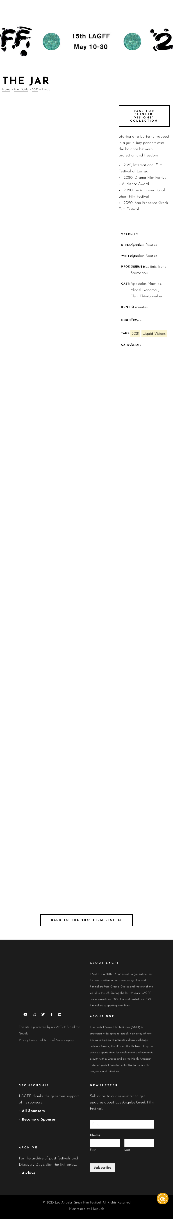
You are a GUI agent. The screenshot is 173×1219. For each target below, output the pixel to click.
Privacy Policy (28, 1040)
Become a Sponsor (39, 1119)
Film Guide (21, 89)
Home (6, 89)
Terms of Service (54, 1040)
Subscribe (102, 1168)
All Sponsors (33, 1111)
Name (95, 1135)
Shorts (135, 345)
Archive (28, 1173)
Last (127, 1149)
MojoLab (97, 1209)
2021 (35, 89)
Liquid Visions (154, 334)
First (93, 1149)
